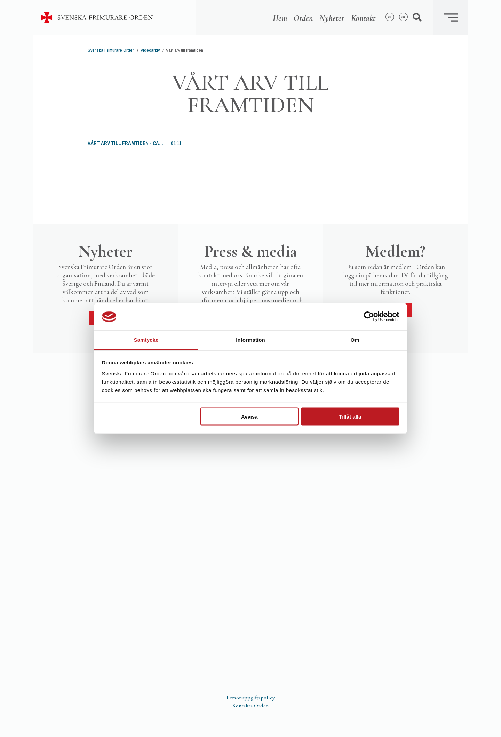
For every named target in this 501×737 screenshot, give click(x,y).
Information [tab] (250, 339)
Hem (280, 18)
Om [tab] (354, 339)
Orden (303, 18)
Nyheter (331, 18)
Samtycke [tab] (146, 339)
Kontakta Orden (250, 705)
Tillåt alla (350, 417)
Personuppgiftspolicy (250, 697)
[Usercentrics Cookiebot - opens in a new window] (369, 316)
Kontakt (363, 18)
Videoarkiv (150, 50)
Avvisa (249, 417)
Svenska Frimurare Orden (111, 50)
